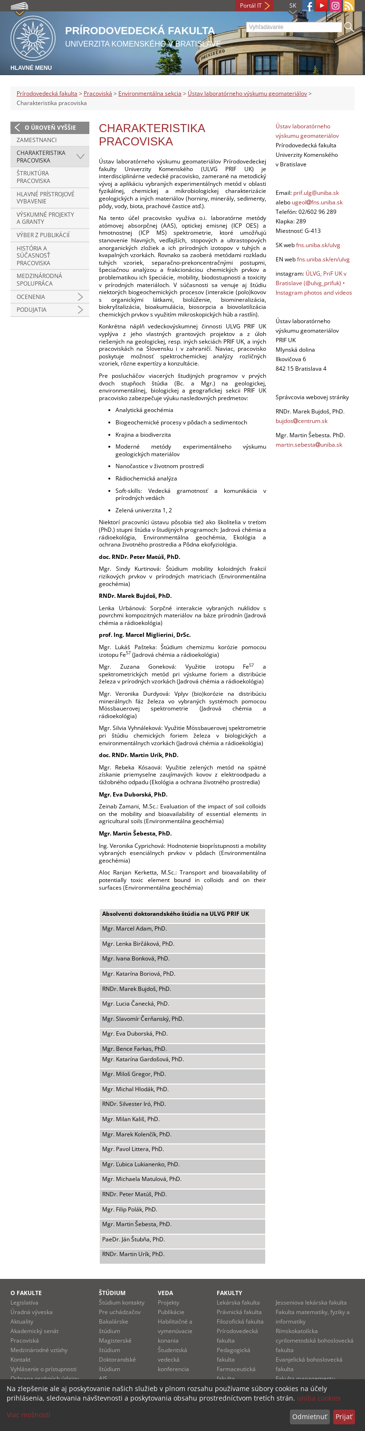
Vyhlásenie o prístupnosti (43, 1369)
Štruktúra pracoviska (33, 177)
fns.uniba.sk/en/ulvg (323, 259)
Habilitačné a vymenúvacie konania (175, 1331)
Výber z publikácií (43, 235)
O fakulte (26, 1293)
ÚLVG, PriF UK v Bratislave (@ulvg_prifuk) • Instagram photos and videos (314, 283)
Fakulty (229, 1293)
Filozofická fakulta (240, 1321)
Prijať (344, 1416)
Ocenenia (31, 297)
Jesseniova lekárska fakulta (311, 1302)
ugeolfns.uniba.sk (317, 202)
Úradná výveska (31, 1312)
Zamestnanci (37, 140)
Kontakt (20, 1359)
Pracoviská (98, 93)
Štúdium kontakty (121, 1302)
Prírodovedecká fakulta (47, 93)
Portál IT (251, 5)
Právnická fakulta (239, 1312)
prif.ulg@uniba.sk (316, 193)
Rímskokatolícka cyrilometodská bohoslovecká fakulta (315, 1340)
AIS (103, 1378)
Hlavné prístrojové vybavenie (46, 198)
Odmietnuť (309, 1416)
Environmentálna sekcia (150, 93)
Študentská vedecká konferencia (173, 1359)
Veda (165, 1293)
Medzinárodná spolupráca (39, 280)
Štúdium (112, 1293)
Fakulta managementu (305, 1378)
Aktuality (21, 1321)
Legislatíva (24, 1302)
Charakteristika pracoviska (41, 156)
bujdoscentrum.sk (301, 421)
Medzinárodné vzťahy (38, 1350)
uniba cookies (319, 1397)
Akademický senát (34, 1331)
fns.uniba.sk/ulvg (318, 245)
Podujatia (32, 310)
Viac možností (28, 1414)
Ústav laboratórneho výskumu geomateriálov (247, 93)
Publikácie (171, 1312)
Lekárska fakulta (238, 1302)
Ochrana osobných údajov (44, 1378)
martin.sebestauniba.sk (309, 445)
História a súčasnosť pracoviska (33, 255)
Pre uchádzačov (120, 1312)
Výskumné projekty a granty (45, 218)
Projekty (168, 1302)
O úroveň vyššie (50, 128)
